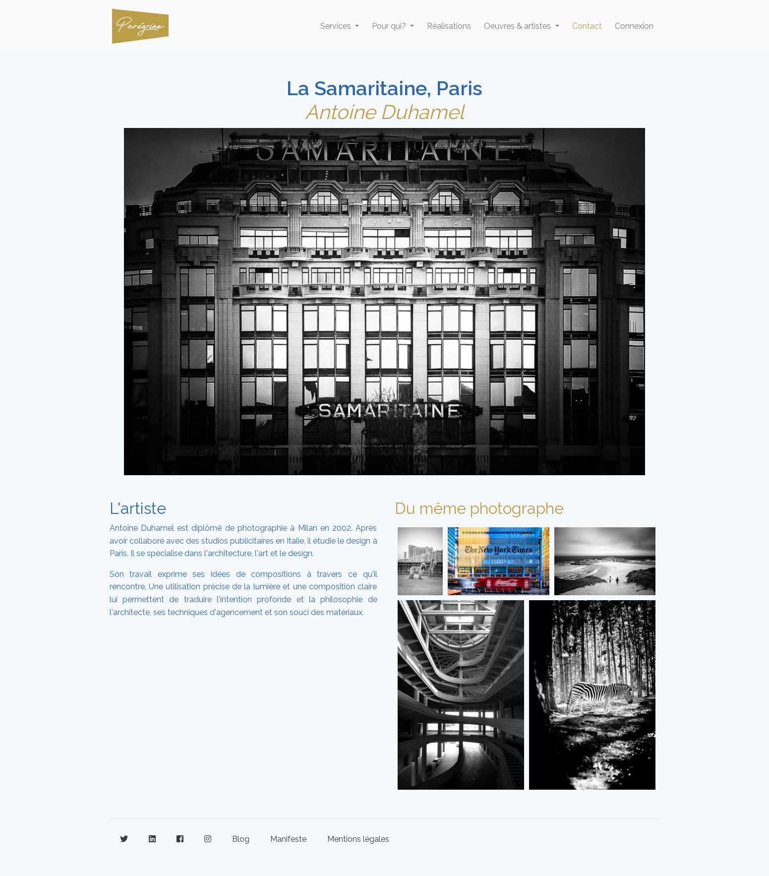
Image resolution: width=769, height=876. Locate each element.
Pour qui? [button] (390, 26)
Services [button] (336, 26)
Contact (587, 26)
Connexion (634, 26)
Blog (240, 839)
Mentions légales (358, 839)
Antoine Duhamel (384, 112)
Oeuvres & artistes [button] (518, 26)
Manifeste (288, 839)
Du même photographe (479, 508)
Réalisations (449, 26)
